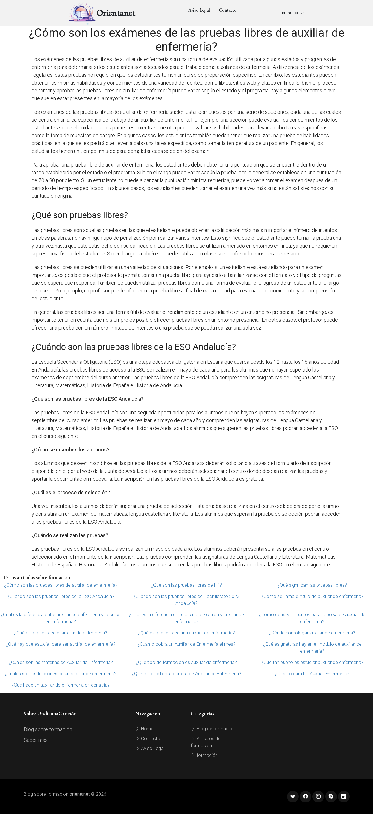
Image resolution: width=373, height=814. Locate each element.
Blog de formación (213, 728)
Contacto (228, 10)
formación (204, 755)
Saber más (36, 740)
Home (144, 728)
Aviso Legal (199, 10)
